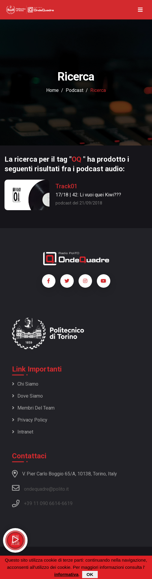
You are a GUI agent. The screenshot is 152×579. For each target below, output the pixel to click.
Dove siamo (27, 396)
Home (52, 90)
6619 (67, 503)
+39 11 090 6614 (42, 503)
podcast (74, 90)
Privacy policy (29, 420)
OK (90, 574)
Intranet (22, 432)
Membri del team (33, 408)
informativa (66, 574)
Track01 (66, 186)
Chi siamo (25, 384)
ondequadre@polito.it (40, 488)
